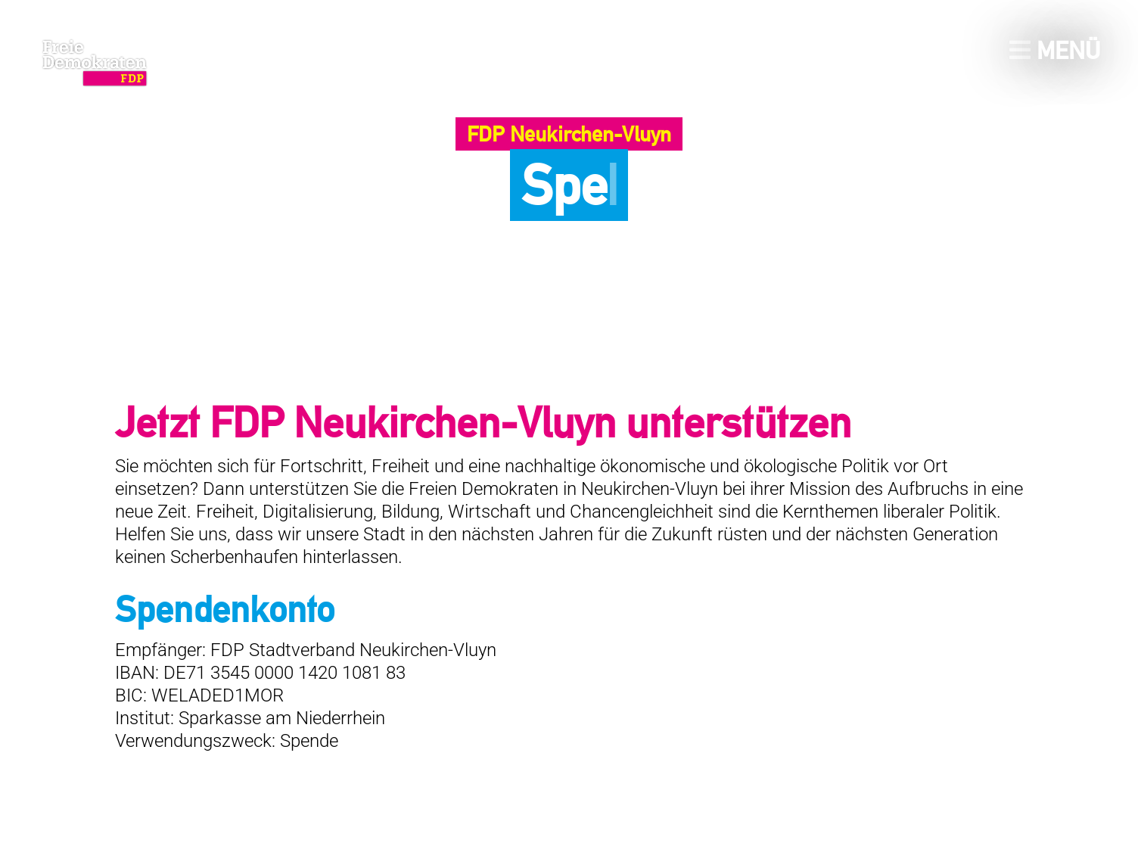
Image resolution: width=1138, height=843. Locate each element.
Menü (1054, 50)
